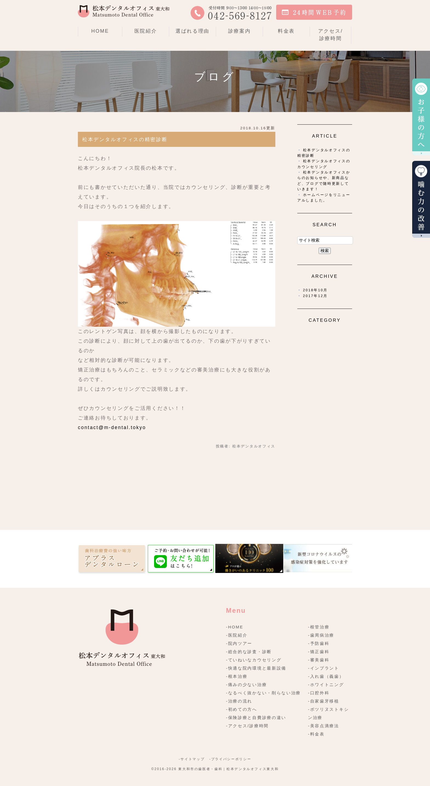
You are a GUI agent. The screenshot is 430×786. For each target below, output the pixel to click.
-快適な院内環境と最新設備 (256, 668)
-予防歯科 (319, 643)
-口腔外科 (319, 692)
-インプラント (323, 668)
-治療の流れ (239, 701)
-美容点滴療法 (323, 725)
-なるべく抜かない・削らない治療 (263, 692)
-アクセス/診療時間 (247, 725)
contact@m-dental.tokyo (112, 427)
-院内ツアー (239, 643)
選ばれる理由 (193, 31)
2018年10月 (315, 290)
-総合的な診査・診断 (249, 651)
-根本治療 (237, 676)
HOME (100, 31)
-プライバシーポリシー (230, 759)
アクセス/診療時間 (330, 34)
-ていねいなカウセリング (253, 660)
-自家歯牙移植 (323, 701)
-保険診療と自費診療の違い (256, 717)
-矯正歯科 (319, 651)
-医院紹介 (237, 635)
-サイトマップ (192, 759)
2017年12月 (315, 296)
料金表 (286, 31)
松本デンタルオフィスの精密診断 (125, 139)
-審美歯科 (319, 660)
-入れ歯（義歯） (326, 676)
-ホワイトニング (326, 684)
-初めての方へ (241, 709)
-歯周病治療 (321, 635)
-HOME (235, 627)
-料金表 (316, 734)
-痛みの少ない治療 (246, 684)
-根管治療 (319, 627)
